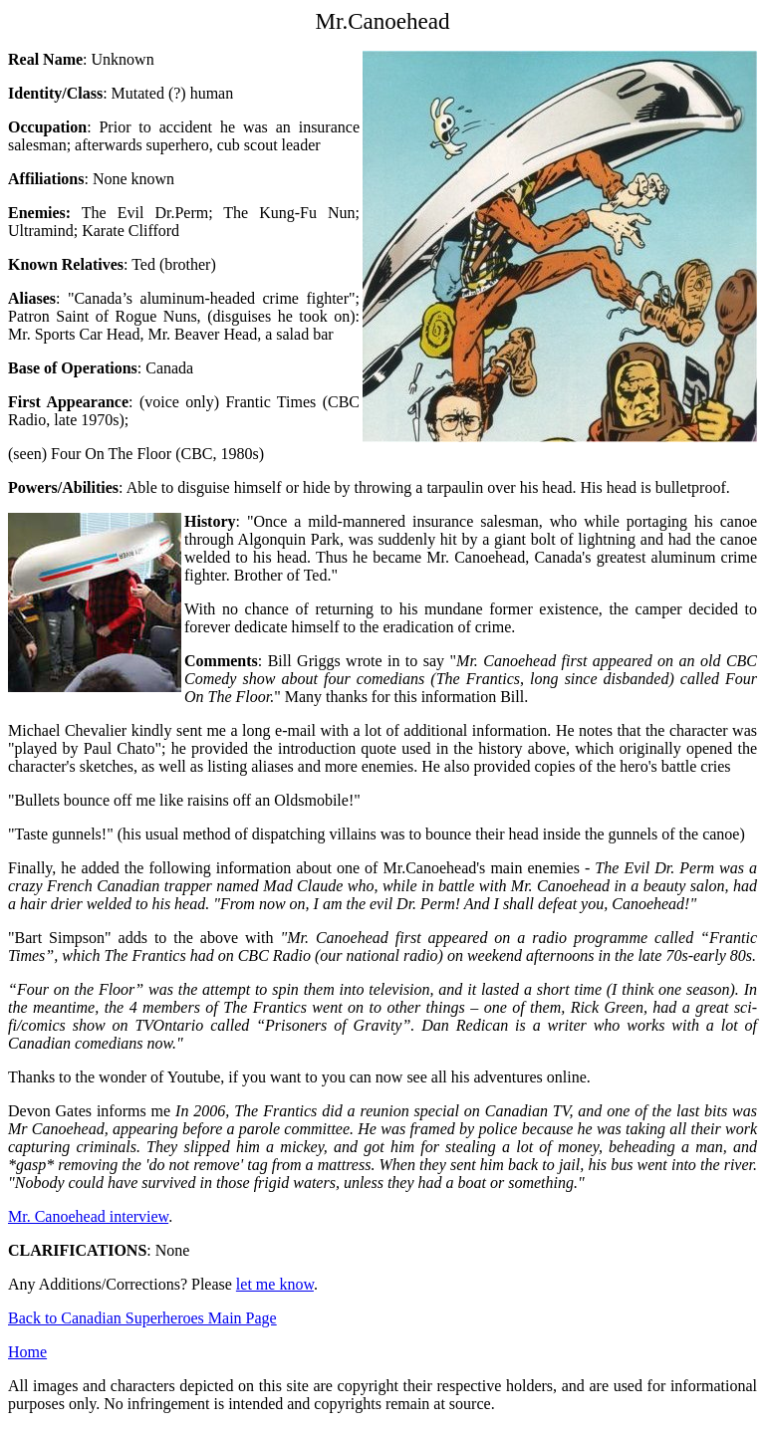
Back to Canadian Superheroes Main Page (142, 1318)
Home (27, 1351)
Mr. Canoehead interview (88, 1216)
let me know (275, 1284)
